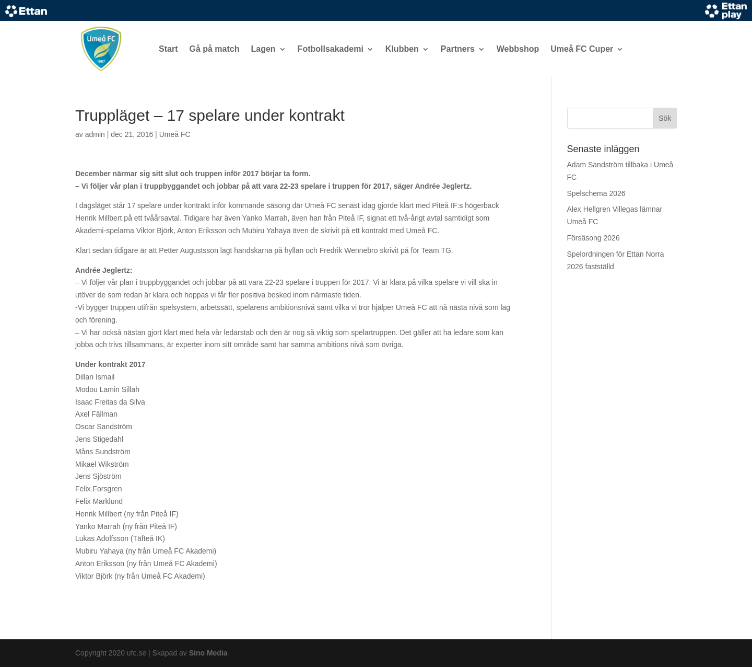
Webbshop (518, 48)
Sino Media (208, 653)
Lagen (263, 48)
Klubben (402, 48)
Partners (458, 48)
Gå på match (214, 48)
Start (168, 48)
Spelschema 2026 (596, 193)
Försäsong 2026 (593, 238)
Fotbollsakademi (330, 48)
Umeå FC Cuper (581, 48)
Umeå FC (175, 134)
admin (95, 134)
